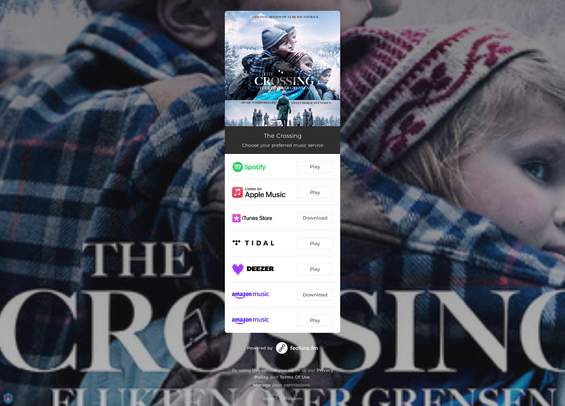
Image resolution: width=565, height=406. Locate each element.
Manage (262, 385)
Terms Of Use (295, 377)
